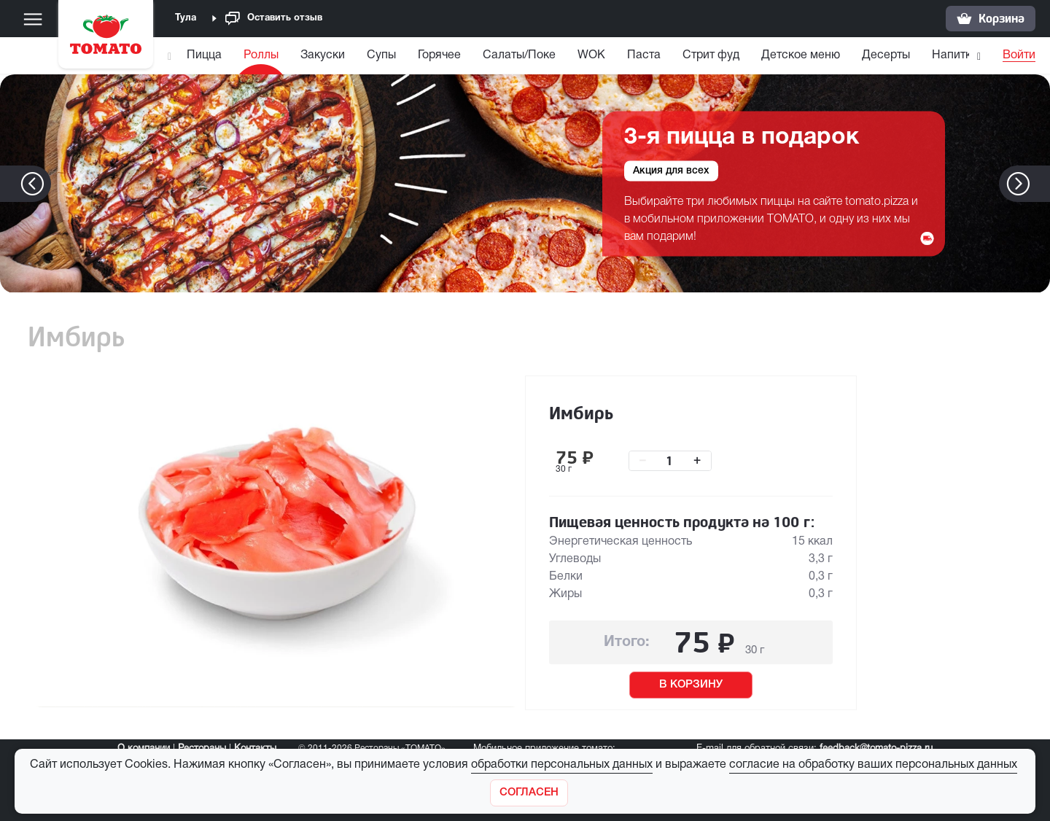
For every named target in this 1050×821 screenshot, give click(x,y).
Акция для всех (671, 170)
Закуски (322, 55)
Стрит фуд (710, 55)
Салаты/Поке (519, 55)
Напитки (955, 55)
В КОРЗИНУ (691, 685)
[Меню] (33, 19)
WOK (591, 55)
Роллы (261, 55)
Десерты (886, 55)
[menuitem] (206, 58)
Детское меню (800, 55)
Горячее (439, 55)
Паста (644, 55)
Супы (381, 55)
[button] (1040, 184)
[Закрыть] (529, 792)
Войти (1019, 55)
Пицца (204, 55)
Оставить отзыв (273, 18)
